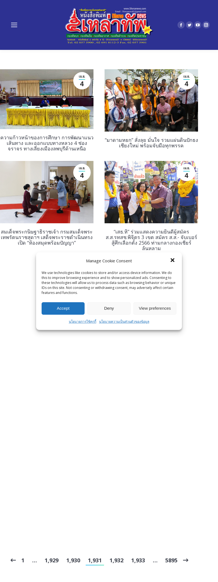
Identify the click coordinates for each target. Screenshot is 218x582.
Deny (109, 308)
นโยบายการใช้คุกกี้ (82, 321)
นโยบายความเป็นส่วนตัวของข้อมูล (124, 321)
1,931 (95, 560)
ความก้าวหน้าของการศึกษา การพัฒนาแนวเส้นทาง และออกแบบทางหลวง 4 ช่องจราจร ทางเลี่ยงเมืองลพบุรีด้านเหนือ (46, 143)
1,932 (116, 560)
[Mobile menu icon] (14, 25)
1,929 (52, 560)
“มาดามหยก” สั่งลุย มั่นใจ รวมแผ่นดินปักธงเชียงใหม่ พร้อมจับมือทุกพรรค (151, 143)
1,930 (73, 560)
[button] (173, 260)
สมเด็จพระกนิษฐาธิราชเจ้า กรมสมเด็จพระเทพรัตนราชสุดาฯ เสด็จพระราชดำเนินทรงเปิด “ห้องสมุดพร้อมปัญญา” (47, 237)
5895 (171, 560)
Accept (63, 308)
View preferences (155, 308)
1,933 (138, 560)
